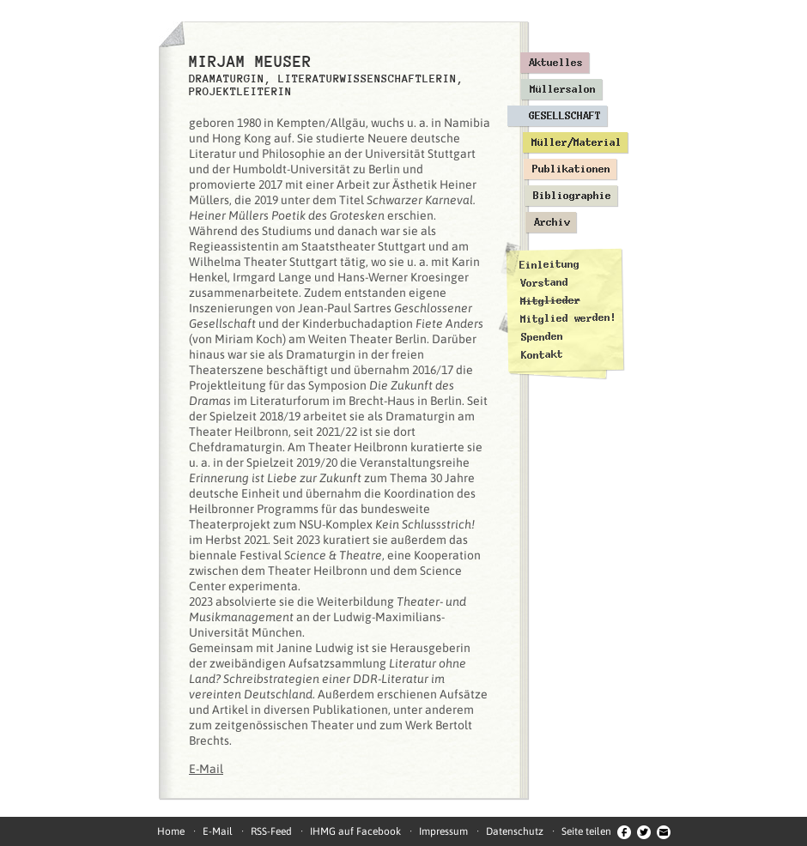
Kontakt (542, 354)
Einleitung (549, 264)
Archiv (552, 222)
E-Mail (206, 769)
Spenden (541, 336)
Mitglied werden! (568, 318)
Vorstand (543, 282)
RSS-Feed (271, 831)
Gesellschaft (565, 116)
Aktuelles (556, 63)
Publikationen (571, 169)
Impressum (443, 831)
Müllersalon (563, 89)
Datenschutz (514, 831)
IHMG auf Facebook (355, 831)
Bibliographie (572, 196)
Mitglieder (550, 300)
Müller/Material (576, 142)
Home (171, 831)
